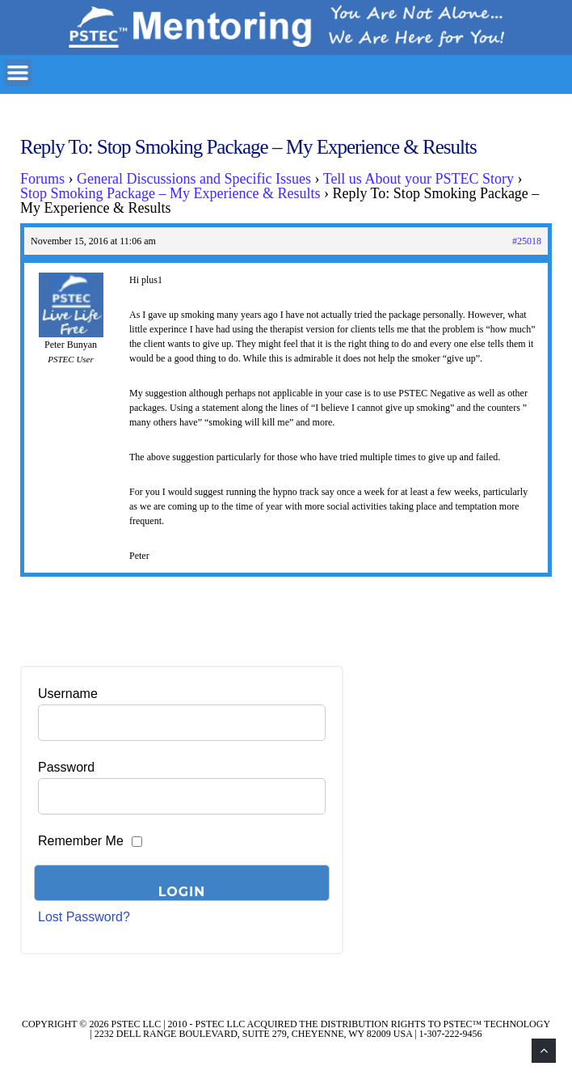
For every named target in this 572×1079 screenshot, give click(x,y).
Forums (42, 179)
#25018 (526, 241)
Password (66, 767)
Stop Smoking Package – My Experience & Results (170, 193)
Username (68, 693)
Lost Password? (84, 917)
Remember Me (81, 841)
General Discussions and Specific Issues (194, 179)
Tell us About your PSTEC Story (418, 179)
